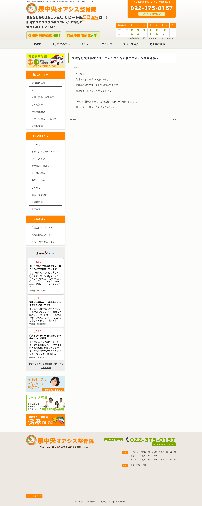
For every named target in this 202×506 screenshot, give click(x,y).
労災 (34, 90)
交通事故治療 (157, 44)
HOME (37, 44)
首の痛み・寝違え (40, 166)
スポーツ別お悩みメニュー (44, 242)
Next (174, 120)
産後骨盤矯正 (38, 126)
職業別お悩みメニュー (42, 234)
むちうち (36, 187)
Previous (73, 120)
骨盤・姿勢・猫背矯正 (43, 97)
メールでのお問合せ (152, 14)
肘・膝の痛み (38, 173)
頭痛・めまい (38, 159)
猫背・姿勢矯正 (39, 194)
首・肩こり (37, 144)
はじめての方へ (61, 44)
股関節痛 (36, 209)
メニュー (86, 44)
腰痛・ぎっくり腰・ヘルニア (45, 151)
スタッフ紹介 (131, 44)
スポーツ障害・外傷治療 (44, 118)
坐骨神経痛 (37, 202)
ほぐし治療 (37, 104)
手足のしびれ (38, 180)
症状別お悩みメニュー (42, 227)
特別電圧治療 (38, 111)
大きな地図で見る (34, 496)
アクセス (107, 44)
